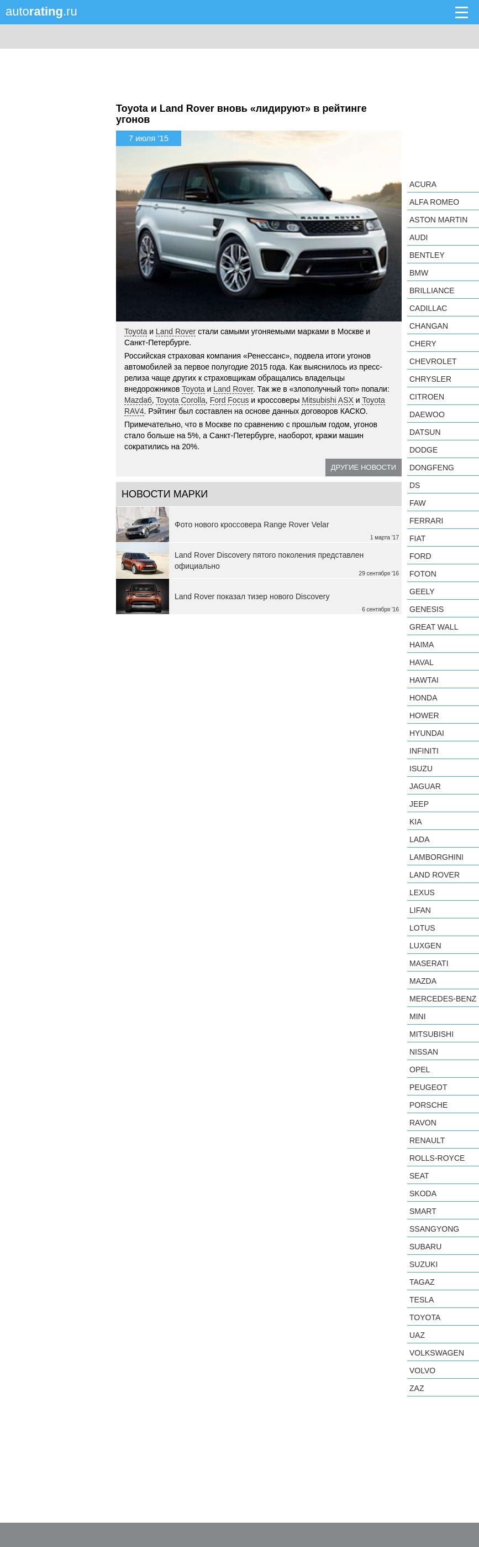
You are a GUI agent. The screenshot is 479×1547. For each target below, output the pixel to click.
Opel (419, 1069)
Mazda (422, 981)
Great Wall (433, 626)
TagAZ (422, 1282)
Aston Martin (438, 219)
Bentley (427, 255)
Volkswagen (436, 1352)
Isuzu (421, 768)
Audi (418, 237)
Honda (423, 697)
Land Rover (176, 331)
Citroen (426, 396)
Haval (421, 662)
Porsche (428, 1104)
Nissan (423, 1051)
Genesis (426, 609)
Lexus (422, 892)
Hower (424, 715)
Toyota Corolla (181, 400)
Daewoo (427, 414)
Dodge (423, 449)
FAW (417, 503)
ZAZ (416, 1388)
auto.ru (41, 11)
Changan (428, 325)
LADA (419, 839)
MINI (417, 1016)
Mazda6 (138, 400)
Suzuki (423, 1264)
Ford (420, 556)
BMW (418, 272)
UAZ (417, 1335)
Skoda (422, 1193)
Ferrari (426, 520)
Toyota (135, 331)
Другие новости (363, 467)
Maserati (429, 963)
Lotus (422, 927)
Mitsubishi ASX (327, 400)
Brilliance (432, 290)
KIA (415, 821)
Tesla (421, 1299)
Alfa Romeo (434, 202)
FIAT (417, 538)
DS (414, 485)
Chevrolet (433, 361)
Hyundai (426, 733)
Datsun (425, 432)
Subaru (425, 1246)
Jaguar (425, 786)
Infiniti (424, 750)
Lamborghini (436, 857)
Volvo (422, 1370)
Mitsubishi (431, 1034)
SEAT (419, 1175)
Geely (422, 591)
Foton (422, 573)
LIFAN (420, 910)
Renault (427, 1140)
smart (422, 1211)
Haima (421, 644)
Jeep (419, 804)
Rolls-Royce (437, 1158)
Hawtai (424, 680)
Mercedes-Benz (442, 998)
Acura (422, 184)
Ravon (422, 1122)
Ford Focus (229, 400)
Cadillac (428, 308)
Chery (422, 343)
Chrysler (430, 379)
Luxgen (425, 945)
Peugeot (428, 1087)
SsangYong (434, 1228)
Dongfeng (431, 467)
